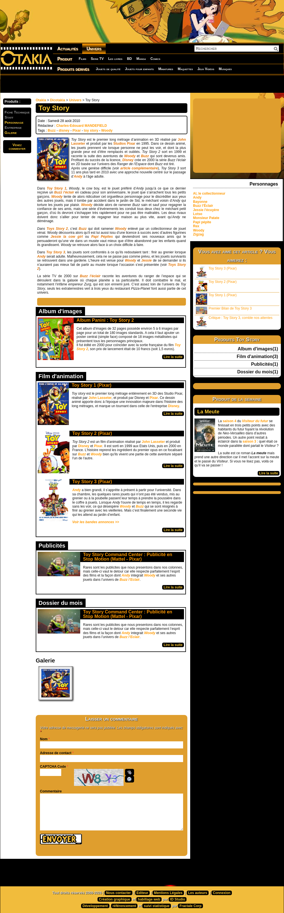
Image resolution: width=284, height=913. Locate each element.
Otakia (41, 100)
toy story (91, 130)
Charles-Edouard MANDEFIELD (81, 126)
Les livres (115, 59)
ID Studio (177, 899)
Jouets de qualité (108, 69)
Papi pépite (202, 222)
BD (129, 59)
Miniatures (165, 69)
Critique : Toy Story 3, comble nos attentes (234, 321)
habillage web (149, 899)
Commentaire (51, 791)
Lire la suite (173, 357)
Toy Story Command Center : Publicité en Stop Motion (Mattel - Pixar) (127, 556)
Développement (95, 906)
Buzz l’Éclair (203, 206)
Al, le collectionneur (209, 193)
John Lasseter (99, 398)
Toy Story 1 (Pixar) (91, 385)
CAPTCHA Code (53, 767)
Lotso (197, 214)
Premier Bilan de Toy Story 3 (224, 310)
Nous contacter (118, 893)
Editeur (142, 893)
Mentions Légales (168, 893)
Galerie (11, 132)
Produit (64, 58)
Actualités (67, 48)
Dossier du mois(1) (257, 372)
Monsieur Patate (206, 218)
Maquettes (185, 69)
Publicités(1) (264, 364)
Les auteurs (197, 893)
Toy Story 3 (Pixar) (92, 481)
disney (64, 130)
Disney (173, 406)
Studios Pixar (124, 144)
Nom (44, 739)
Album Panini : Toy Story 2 (105, 320)
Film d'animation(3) (257, 356)
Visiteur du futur (255, 421)
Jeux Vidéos (205, 69)
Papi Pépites (102, 237)
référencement (124, 906)
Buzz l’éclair (90, 276)
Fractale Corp (190, 906)
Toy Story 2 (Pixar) (92, 433)
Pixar (77, 130)
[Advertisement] (73, 83)
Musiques (225, 69)
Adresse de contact (55, 753)
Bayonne (200, 202)
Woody (107, 130)
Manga (141, 59)
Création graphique (114, 899)
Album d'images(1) (258, 349)
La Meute (208, 412)
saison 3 (249, 441)
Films (82, 59)
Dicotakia (57, 100)
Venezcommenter (17, 146)
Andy (78, 176)
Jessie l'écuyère (206, 210)
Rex (196, 226)
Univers (93, 48)
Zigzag (198, 234)
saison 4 (229, 421)
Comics (155, 59)
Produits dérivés (73, 69)
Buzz (52, 130)
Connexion (221, 893)
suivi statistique (156, 906)
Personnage (14, 122)
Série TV (97, 59)
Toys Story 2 (57, 229)
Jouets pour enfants (139, 69)
